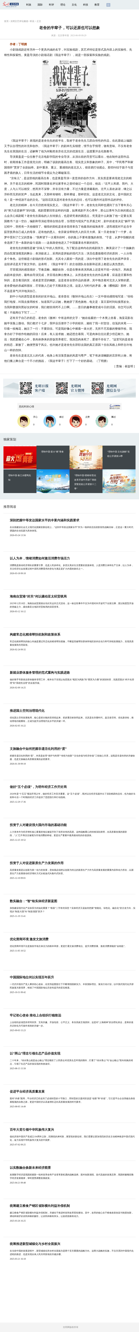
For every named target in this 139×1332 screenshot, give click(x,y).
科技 (85, 4)
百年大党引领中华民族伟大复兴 (32, 1129)
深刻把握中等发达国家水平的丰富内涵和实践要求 (44, 520)
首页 (6, 21)
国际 (40, 4)
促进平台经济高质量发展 (27, 1091)
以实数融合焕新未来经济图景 (30, 1167)
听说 (32, 21)
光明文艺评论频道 (19, 21)
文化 (74, 4)
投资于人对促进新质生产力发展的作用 (36, 863)
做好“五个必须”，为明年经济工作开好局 (38, 787)
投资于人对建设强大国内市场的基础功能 (38, 825)
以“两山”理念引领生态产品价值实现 (35, 1053)
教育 (97, 4)
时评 (51, 4)
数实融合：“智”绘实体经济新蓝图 (33, 901)
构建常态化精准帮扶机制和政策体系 (35, 634)
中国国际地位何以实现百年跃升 (32, 977)
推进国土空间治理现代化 (27, 710)
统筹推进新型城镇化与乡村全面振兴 (35, 1244)
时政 (28, 4)
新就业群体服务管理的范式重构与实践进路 (40, 672)
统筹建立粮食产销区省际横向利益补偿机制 (40, 1205)
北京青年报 (63, 35)
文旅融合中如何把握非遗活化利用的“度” (38, 748)
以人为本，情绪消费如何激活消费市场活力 (40, 558)
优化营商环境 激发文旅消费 (29, 939)
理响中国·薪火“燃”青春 (52, 452)
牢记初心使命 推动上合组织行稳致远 (35, 1015)
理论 (62, 4)
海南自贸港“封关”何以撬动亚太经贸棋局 (38, 596)
